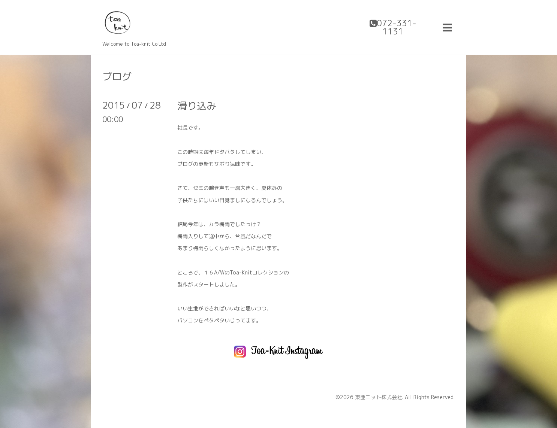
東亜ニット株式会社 (378, 397)
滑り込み (196, 105)
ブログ (117, 76)
